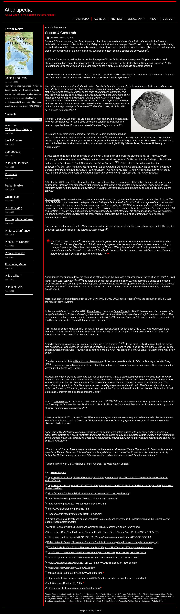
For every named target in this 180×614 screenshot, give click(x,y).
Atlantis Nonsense (87, 594)
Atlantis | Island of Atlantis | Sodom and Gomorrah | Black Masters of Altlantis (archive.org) (93, 527)
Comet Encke (121, 311)
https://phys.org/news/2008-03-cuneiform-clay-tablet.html (77, 503)
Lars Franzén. (57, 599)
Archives (117, 19)
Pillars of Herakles (16, 163)
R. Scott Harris (136, 599)
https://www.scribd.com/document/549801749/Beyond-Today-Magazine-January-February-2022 (97, 552)
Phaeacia (11, 174)
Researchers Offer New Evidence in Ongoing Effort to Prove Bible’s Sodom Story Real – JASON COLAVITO (102, 532)
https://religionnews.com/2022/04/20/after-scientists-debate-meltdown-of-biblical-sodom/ (93, 558)
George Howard (124, 596)
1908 (114, 400)
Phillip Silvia (112, 599)
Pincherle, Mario (15, 264)
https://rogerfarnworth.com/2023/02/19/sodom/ (72, 568)
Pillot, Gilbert (13, 275)
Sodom (73, 601)
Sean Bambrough (54, 264)
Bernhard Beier (57, 66)
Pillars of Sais (13, 287)
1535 (82, 310)
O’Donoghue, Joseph (18, 129)
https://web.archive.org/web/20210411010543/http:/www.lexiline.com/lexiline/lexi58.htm (92, 563)
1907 (108, 400)
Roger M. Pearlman (90, 344)
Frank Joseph (94, 311)
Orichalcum (12, 196)
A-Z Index (100, 19)
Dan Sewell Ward (86, 596)
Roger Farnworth (150, 599)
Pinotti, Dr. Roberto (17, 241)
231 (76, 280)
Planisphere (124, 599)
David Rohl (99, 596)
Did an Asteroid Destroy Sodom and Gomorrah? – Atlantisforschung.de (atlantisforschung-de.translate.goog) (102, 542)
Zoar (161, 601)
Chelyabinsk (160, 594)
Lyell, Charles (13, 140)
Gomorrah (136, 596)
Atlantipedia (18, 10)
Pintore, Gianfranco (17, 230)
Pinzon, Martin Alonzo (19, 219)
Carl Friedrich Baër (123, 329)
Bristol (135, 594)
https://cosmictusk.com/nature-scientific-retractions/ (74, 588)
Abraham (56, 594)
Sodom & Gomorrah (60, 33)
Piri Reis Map (13, 208)
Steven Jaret (95, 601)
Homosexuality (147, 596)
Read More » (34, 106)
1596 (121, 343)
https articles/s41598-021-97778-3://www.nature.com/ (75, 573)
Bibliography (136, 19)
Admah (63, 594)
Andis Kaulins (52, 277)
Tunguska (123, 601)
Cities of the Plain (58, 596)
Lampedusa (12, 151)
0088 (48, 364)
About (154, 19)
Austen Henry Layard (110, 594)
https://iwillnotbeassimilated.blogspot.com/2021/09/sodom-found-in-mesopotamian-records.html (97, 578)
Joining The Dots (16, 77)
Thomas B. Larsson (110, 601)
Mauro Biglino (61, 401)
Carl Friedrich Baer (146, 594)
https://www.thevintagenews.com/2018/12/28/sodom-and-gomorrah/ (82, 498)
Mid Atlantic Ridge (98, 599)
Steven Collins (83, 601)
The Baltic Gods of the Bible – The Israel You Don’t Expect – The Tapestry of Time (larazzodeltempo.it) (101, 547)
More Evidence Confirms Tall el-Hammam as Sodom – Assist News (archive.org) (89, 493)
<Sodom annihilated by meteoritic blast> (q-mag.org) (75, 514)
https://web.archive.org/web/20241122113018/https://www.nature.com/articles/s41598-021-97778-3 (100, 537)
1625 (116, 162)
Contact (168, 19)
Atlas (98, 594)
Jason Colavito (52, 199)
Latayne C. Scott (71, 599)
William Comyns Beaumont (87, 361)
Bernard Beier (125, 594)
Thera (162, 277)
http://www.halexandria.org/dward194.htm (68, 509)
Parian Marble (14, 185)
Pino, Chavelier (15, 253)
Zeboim (155, 601)
